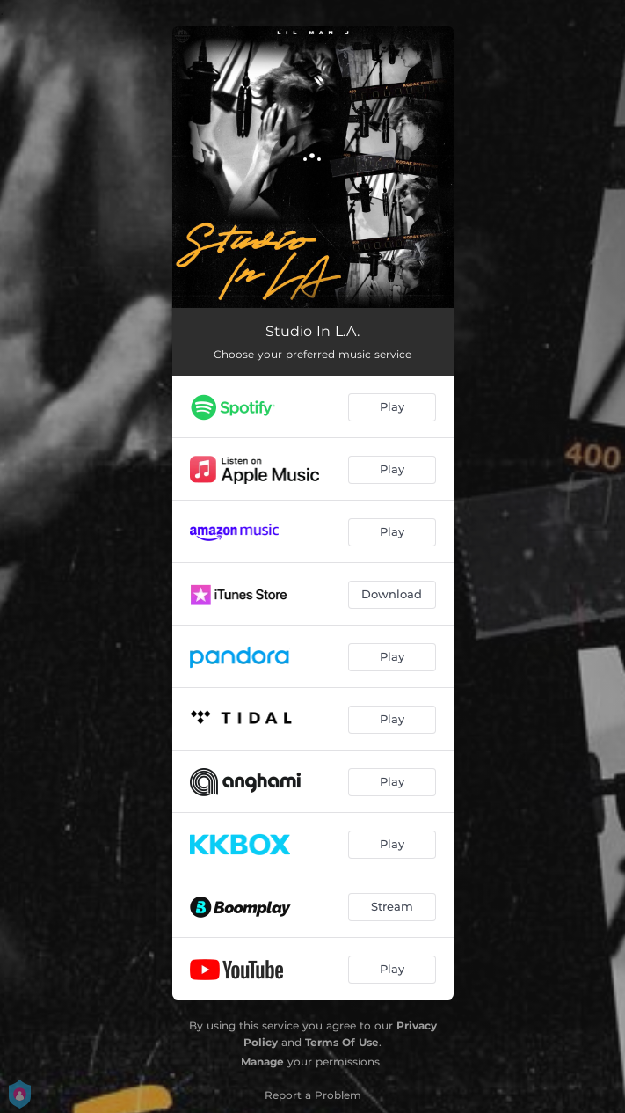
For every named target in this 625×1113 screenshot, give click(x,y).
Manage (262, 1061)
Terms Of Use (342, 1042)
